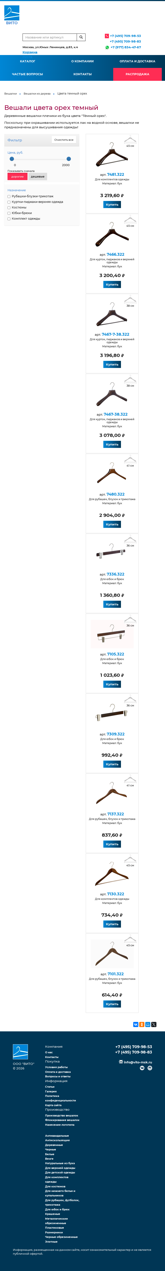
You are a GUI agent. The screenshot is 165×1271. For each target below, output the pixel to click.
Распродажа (137, 74)
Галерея (51, 1091)
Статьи (50, 1086)
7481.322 (113, 174)
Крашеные (52, 1214)
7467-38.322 (114, 414)
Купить (110, 204)
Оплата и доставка (137, 61)
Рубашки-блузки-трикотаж (30, 196)
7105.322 (113, 654)
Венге (49, 1158)
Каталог (27, 61)
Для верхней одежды (60, 1168)
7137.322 (114, 814)
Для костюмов (55, 1186)
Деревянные (54, 1145)
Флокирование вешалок (62, 1120)
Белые (49, 1154)
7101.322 (114, 974)
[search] (81, 37)
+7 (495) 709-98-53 (125, 36)
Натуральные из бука (60, 1163)
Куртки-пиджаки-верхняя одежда (35, 202)
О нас (49, 1052)
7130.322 (113, 894)
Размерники (54, 1232)
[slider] (12, 159)
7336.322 (114, 574)
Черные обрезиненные (61, 1237)
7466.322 (114, 254)
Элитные (51, 1241)
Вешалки (10, 93)
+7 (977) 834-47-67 (126, 47)
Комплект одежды (24, 218)
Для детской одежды (60, 1172)
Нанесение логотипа (59, 1124)
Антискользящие (57, 1140)
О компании (82, 61)
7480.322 (114, 494)
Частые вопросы (27, 74)
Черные (50, 1149)
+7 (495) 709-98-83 (125, 41)
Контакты (82, 74)
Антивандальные (57, 1135)
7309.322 (114, 734)
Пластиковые (54, 1227)
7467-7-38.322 (114, 334)
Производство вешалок (61, 1115)
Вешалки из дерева (37, 93)
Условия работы (56, 1067)
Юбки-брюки (20, 213)
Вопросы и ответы (57, 1076)
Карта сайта (53, 1105)
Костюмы (17, 207)
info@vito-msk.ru (138, 1062)
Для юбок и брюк (57, 1209)
